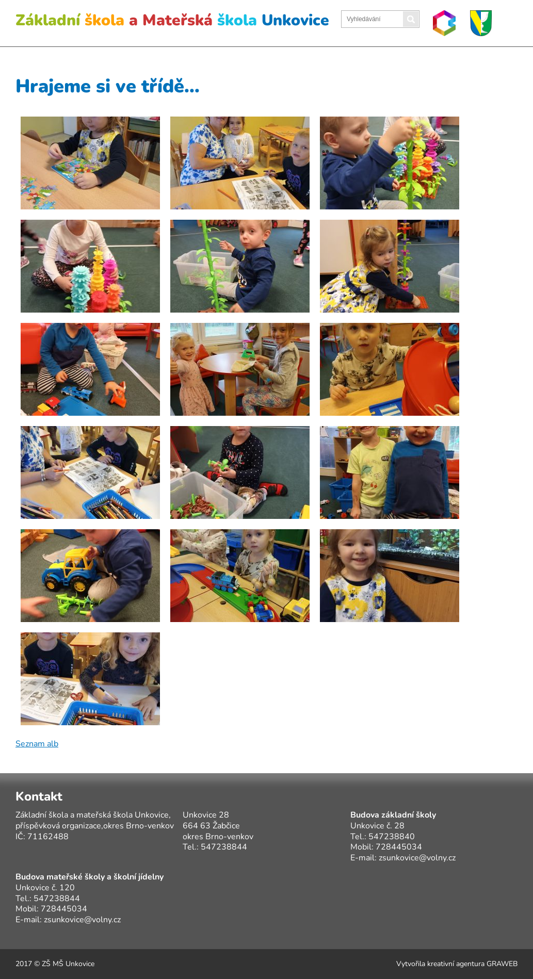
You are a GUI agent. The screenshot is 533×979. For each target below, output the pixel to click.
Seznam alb (36, 743)
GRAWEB (502, 964)
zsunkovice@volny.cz (417, 857)
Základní (172, 20)
